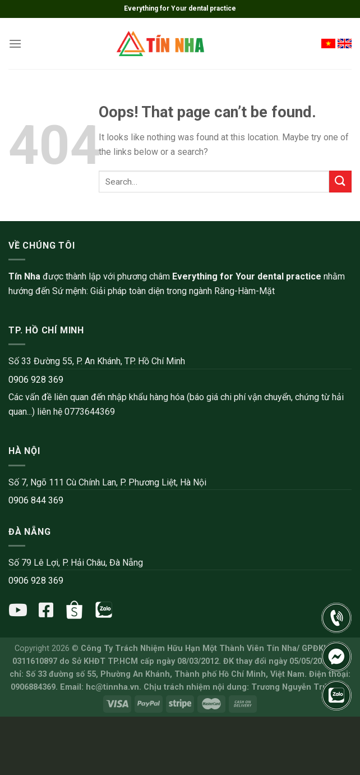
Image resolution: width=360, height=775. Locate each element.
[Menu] (15, 43)
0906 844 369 (35, 500)
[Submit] (340, 181)
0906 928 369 (35, 379)
